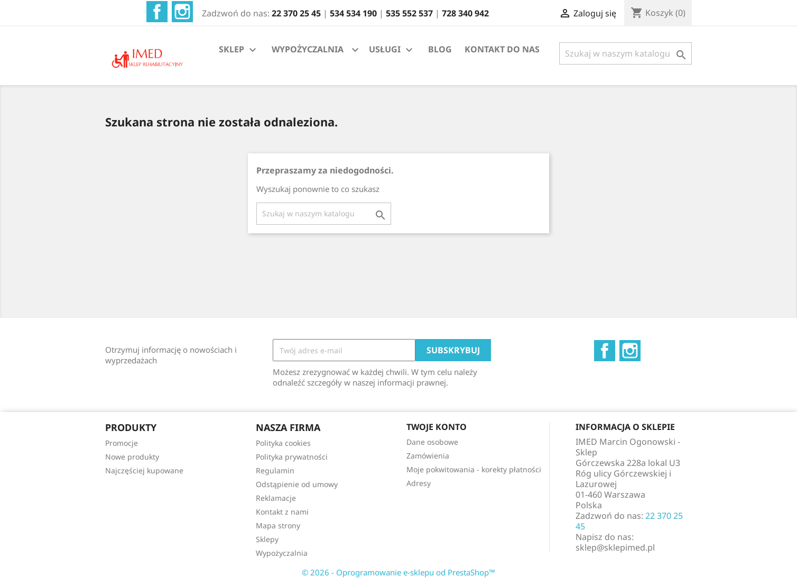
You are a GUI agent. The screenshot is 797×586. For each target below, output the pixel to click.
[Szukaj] (625, 53)
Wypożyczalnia (282, 553)
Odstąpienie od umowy (297, 484)
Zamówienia (427, 456)
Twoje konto (436, 427)
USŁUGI (392, 50)
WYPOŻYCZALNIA (308, 49)
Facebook (157, 11)
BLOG (440, 49)
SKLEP (239, 50)
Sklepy (267, 539)
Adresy (418, 483)
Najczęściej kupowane (144, 470)
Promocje (121, 443)
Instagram (182, 11)
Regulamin (275, 470)
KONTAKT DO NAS (502, 49)
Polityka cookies (283, 443)
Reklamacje (276, 498)
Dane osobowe (432, 442)
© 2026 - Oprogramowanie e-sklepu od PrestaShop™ (398, 572)
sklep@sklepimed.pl (615, 547)
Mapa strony (278, 525)
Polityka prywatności (292, 457)
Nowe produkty (132, 457)
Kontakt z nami (282, 512)
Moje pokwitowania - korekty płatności (473, 469)
